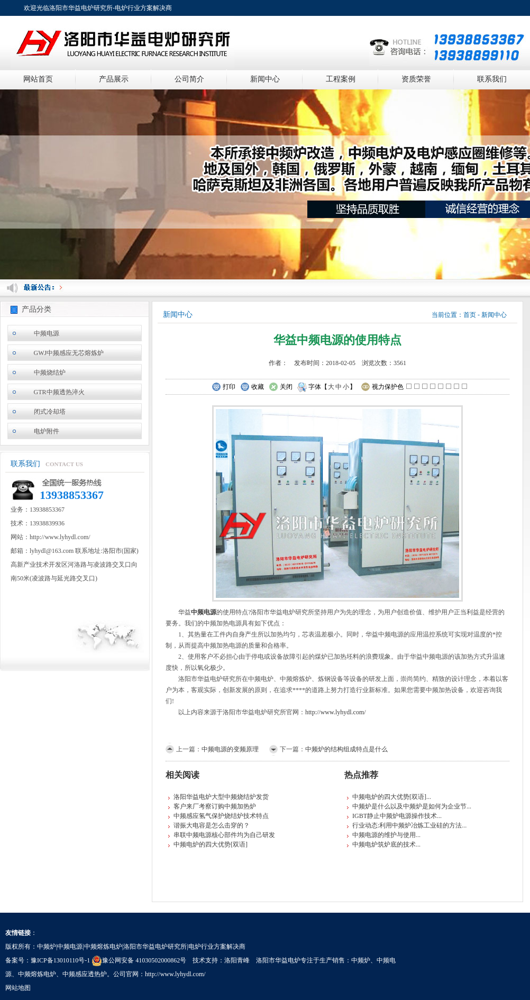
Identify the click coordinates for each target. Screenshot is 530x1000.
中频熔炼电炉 (37, 974)
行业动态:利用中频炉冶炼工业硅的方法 (407, 825)
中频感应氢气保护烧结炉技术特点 (221, 816)
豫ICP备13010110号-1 (60, 960)
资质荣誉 (416, 79)
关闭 (281, 387)
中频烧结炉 (50, 372)
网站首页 (38, 79)
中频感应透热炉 (84, 974)
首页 (469, 315)
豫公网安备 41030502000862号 (139, 960)
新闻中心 (265, 79)
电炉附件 (46, 431)
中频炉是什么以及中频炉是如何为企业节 (409, 806)
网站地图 (18, 988)
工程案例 (340, 79)
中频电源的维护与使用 (384, 835)
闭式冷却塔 (50, 411)
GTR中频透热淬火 (59, 392)
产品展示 (114, 79)
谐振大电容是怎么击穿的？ (211, 825)
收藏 (252, 387)
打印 (223, 387)
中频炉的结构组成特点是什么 (346, 749)
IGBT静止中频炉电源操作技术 (394, 816)
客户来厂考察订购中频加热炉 (214, 806)
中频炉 (360, 960)
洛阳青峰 (237, 960)
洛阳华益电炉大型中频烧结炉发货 (221, 797)
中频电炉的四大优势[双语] (210, 844)
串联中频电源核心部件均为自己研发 (224, 835)
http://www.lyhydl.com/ (335, 712)
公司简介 (189, 79)
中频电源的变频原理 (230, 749)
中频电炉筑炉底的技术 (384, 844)
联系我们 (492, 79)
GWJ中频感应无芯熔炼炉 (69, 353)
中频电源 (46, 333)
